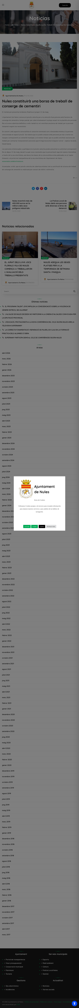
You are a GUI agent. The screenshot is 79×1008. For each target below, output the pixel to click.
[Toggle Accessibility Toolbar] (74, 1003)
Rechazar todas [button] (51, 526)
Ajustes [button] (42, 526)
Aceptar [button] (34, 526)
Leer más (26, 526)
